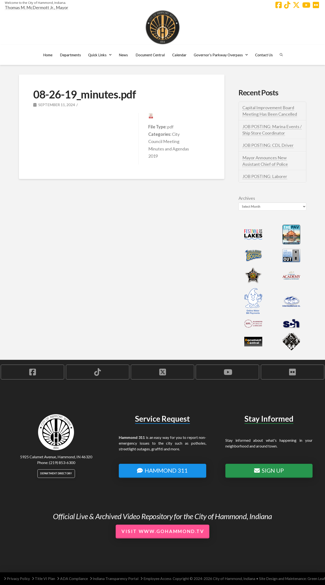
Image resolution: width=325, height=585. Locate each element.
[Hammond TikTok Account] (287, 5)
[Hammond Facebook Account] (278, 5)
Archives (247, 198)
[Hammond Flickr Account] (316, 5)
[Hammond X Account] (296, 5)
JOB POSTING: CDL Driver (268, 145)
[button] (70, 55)
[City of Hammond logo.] (162, 27)
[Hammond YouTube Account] (306, 5)
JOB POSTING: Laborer (264, 176)
